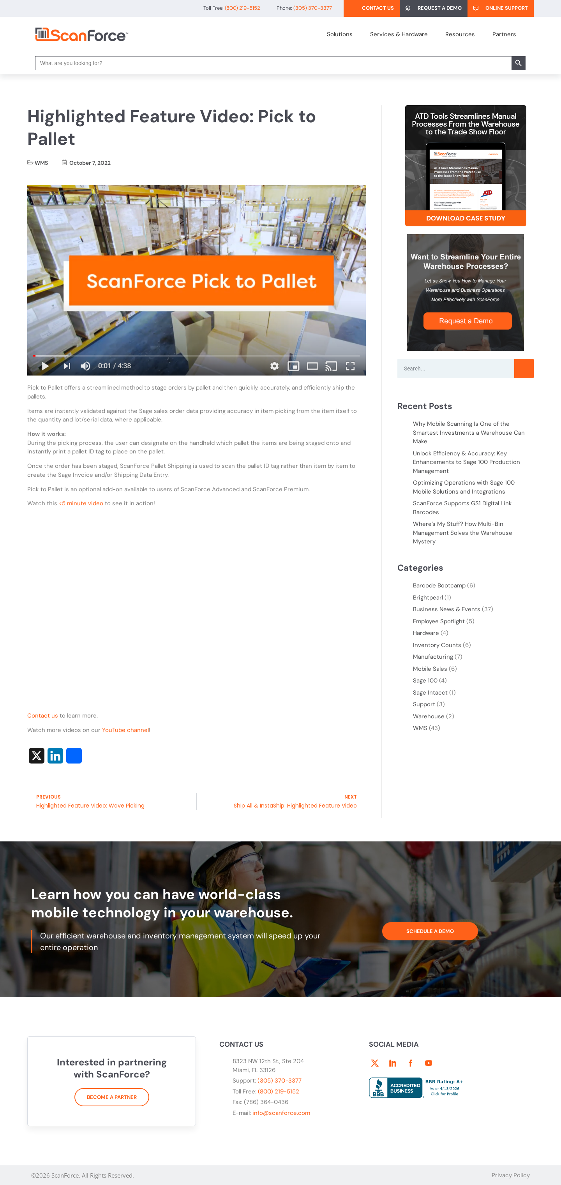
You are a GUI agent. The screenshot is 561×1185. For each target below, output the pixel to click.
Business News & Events (446, 609)
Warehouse (429, 716)
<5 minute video (81, 503)
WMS (41, 162)
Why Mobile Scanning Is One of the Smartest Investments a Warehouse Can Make (469, 432)
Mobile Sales (430, 669)
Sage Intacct (430, 693)
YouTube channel (125, 730)
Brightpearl (428, 597)
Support (424, 704)
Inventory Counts (437, 645)
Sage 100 (425, 680)
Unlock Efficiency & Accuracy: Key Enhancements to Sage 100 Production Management (466, 462)
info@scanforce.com (281, 1113)
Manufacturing (433, 657)
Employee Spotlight (439, 621)
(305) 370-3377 (280, 1080)
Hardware (426, 633)
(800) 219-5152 (278, 1091)
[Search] (524, 368)
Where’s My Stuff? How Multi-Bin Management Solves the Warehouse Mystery (462, 532)
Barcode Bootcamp (439, 585)
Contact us (42, 715)
